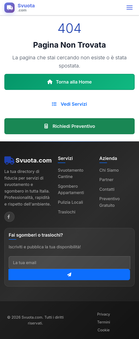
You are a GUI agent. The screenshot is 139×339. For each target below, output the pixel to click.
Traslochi (66, 211)
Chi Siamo (109, 170)
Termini (103, 322)
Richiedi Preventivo (69, 126)
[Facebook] (9, 217)
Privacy (103, 314)
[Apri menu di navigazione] (129, 7)
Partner (106, 179)
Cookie (104, 330)
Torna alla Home (69, 82)
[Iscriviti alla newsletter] (69, 274)
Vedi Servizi (69, 104)
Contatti (106, 189)
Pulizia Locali (70, 202)
